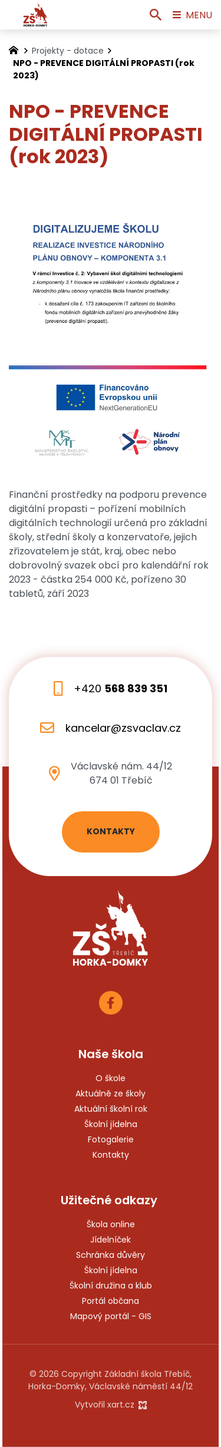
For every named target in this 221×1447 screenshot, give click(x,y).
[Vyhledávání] (155, 15)
